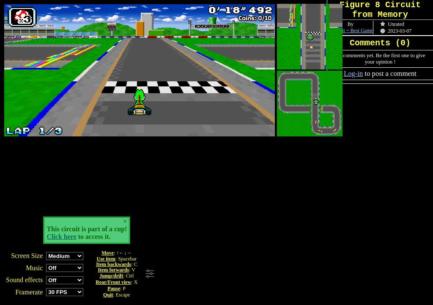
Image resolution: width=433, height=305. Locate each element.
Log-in (353, 73)
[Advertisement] (272, 274)
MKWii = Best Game (351, 30)
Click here (61, 236)
